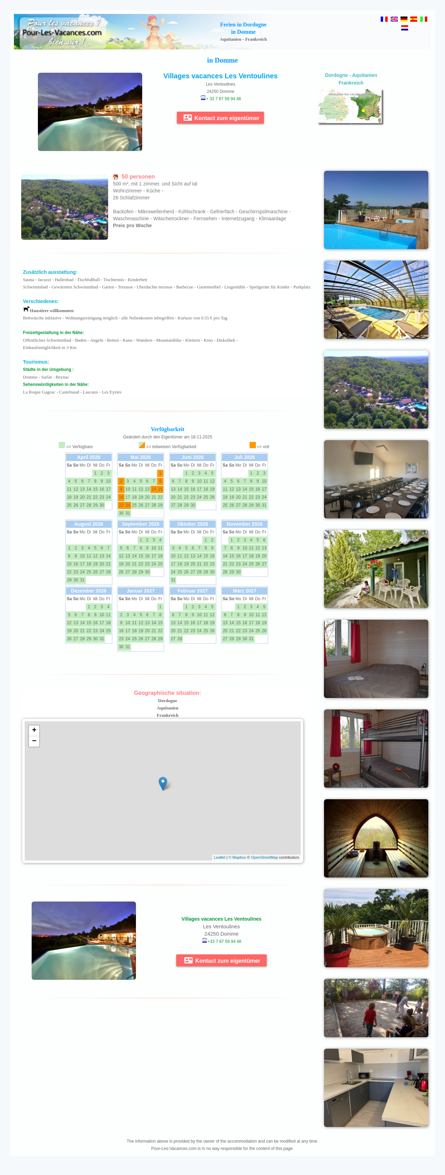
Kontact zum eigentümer (221, 117)
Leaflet (219, 857)
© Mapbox (237, 857)
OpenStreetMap (264, 857)
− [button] (34, 741)
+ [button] (34, 730)
